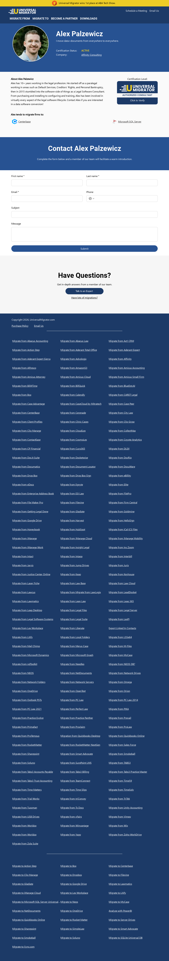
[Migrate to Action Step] (36, 866)
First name (18, 176)
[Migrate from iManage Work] (36, 547)
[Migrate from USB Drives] (36, 816)
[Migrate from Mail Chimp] (36, 646)
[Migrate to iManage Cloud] (36, 893)
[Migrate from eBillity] (133, 475)
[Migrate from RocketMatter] (36, 745)
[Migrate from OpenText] (84, 691)
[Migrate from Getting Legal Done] (36, 511)
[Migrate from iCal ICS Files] (133, 529)
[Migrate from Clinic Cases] (84, 422)
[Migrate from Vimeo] (133, 816)
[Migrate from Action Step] (36, 350)
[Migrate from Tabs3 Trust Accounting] (36, 781)
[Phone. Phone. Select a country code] (91, 198)
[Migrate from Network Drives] (133, 673)
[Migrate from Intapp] (84, 556)
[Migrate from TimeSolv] (133, 790)
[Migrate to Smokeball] (36, 938)
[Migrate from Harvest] (84, 520)
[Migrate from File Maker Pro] (36, 502)
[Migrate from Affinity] (133, 359)
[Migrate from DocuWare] (133, 466)
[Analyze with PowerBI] (133, 911)
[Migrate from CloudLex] (84, 431)
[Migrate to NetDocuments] (36, 911)
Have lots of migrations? (84, 297)
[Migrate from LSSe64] (133, 637)
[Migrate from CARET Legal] (133, 395)
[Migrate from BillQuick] (84, 386)
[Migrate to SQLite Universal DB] (133, 938)
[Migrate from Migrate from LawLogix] (84, 592)
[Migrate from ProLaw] (133, 727)
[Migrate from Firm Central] (133, 502)
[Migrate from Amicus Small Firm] (133, 377)
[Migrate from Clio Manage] (36, 431)
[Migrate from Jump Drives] (84, 565)
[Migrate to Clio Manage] (36, 875)
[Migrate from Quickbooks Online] (133, 736)
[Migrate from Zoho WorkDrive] (133, 834)
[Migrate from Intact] (36, 556)
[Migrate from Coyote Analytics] (133, 439)
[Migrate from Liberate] (84, 628)
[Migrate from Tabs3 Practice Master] (133, 772)
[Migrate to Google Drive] (84, 884)
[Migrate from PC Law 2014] (133, 700)
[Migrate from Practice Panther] (84, 718)
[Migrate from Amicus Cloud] (84, 377)
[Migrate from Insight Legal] (84, 547)
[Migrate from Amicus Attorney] (36, 377)
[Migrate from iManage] (36, 538)
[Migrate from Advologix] (84, 359)
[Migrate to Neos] (84, 902)
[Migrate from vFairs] (84, 816)
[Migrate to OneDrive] (84, 911)
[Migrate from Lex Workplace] (36, 628)
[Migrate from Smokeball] (133, 754)
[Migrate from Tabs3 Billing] (84, 772)
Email (15, 192)
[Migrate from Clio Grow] (133, 422)
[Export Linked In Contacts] (133, 628)
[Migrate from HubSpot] (84, 529)
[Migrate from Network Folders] (36, 682)
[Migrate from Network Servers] (84, 682)
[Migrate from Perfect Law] (84, 709)
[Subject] (83, 214)
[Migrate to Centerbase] (133, 866)
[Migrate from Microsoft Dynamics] (36, 655)
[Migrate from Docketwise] (84, 457)
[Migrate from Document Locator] (84, 466)
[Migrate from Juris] (133, 565)
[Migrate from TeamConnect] (84, 781)
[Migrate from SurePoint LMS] (84, 763)
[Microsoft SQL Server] (137, 121)
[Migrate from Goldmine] (133, 511)
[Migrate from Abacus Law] (84, 341)
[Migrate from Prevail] (133, 718)
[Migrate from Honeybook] (36, 529)
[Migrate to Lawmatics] (133, 884)
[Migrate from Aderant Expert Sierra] (36, 359)
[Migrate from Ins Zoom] (133, 547)
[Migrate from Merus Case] (84, 646)
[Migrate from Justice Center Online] (36, 574)
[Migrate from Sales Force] (133, 745)
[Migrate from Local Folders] (84, 637)
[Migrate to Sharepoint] (36, 929)
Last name (92, 176)
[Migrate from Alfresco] (36, 368)
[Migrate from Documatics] (36, 466)
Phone (89, 192)
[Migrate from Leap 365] (133, 601)
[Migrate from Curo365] (84, 448)
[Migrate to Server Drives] (133, 920)
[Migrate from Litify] (36, 637)
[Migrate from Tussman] (36, 807)
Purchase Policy (20, 325)
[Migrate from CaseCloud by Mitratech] (84, 404)
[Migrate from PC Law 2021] (36, 709)
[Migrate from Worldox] (36, 825)
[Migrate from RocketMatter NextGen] (84, 745)
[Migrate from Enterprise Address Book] (36, 493)
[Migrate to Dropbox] (84, 875)
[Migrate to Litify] (133, 893)
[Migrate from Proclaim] (84, 727)
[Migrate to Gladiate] (36, 884)
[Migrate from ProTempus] (36, 736)
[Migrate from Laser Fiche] (36, 583)
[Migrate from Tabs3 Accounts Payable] (36, 772)
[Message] (84, 234)
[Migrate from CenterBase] (36, 413)
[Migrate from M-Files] (133, 646)
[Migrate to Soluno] (84, 938)
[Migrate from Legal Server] (133, 610)
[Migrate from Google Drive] (36, 520)
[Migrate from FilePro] (133, 493)
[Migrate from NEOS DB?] (133, 664)
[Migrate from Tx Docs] (84, 807)
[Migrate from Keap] (84, 574)
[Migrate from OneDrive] (36, 691)
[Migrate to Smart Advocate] (133, 929)
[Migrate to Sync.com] (36, 947)
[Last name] (121, 183)
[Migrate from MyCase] (133, 655)
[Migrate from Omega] (133, 682)
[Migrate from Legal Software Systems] (36, 619)
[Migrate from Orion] (133, 691)
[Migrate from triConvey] (84, 799)
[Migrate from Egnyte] (84, 484)
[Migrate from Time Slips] (84, 790)
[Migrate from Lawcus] (36, 592)
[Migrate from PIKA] (133, 709)
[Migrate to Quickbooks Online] (36, 920)
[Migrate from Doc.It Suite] (36, 457)
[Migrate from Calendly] (84, 395)
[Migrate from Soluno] (36, 763)
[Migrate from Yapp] (84, 834)
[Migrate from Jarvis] (36, 565)
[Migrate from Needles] (84, 664)
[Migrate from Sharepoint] (36, 754)
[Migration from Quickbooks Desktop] (84, 736)
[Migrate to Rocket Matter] (84, 920)
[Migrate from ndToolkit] (36, 664)
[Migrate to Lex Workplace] (84, 893)
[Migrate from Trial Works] (36, 799)
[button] (136, 10)
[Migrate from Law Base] (84, 583)
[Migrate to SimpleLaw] (84, 929)
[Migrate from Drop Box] (36, 475)
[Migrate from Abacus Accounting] (36, 341)
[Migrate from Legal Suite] (84, 619)
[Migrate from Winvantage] (84, 825)
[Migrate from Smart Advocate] (84, 754)
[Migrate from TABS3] (133, 763)
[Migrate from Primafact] (36, 727)
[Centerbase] (37, 121)
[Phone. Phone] (125, 198)
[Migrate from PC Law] (84, 700)
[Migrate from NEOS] (36, 673)
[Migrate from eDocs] (36, 484)
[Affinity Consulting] (96, 55)
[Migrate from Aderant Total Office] (84, 350)
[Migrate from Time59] (133, 781)
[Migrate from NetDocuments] (84, 673)
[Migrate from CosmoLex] (84, 439)
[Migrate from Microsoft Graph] (84, 655)
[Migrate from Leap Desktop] (36, 610)
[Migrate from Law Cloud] (133, 583)
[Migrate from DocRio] (133, 457)
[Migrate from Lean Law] (84, 601)
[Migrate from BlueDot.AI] (133, 386)
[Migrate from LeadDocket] (133, 592)
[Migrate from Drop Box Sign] (84, 475)
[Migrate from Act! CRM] (133, 341)
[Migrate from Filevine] (84, 502)
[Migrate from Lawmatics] (36, 601)
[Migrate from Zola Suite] (36, 843)
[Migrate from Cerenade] (84, 413)
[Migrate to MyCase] (133, 902)
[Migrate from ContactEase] (36, 439)
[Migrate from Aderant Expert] (133, 350)
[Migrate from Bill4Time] (36, 386)
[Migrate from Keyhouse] (133, 574)
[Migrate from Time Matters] (36, 790)
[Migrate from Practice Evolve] (36, 718)
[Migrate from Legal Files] (84, 610)
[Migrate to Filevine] (133, 875)
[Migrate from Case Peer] (133, 404)
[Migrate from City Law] (133, 413)
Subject (15, 207)
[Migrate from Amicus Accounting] (133, 368)
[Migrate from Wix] (133, 825)
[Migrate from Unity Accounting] (133, 807)
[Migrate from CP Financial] (36, 448)
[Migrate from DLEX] (133, 448)
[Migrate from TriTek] (133, 799)
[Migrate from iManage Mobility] (133, 538)
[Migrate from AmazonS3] (84, 368)
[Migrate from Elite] (133, 484)
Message (16, 223)
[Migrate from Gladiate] (84, 511)
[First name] (46, 183)
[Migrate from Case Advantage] (36, 404)
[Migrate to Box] (84, 866)
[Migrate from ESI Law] (84, 493)
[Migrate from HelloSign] (133, 520)
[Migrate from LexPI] (133, 619)
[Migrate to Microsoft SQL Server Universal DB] (36, 902)
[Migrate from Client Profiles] (36, 422)
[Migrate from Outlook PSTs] (36, 700)
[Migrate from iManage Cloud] (84, 538)
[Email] (46, 198)
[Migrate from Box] (36, 395)
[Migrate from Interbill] (133, 556)
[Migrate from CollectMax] (133, 431)
